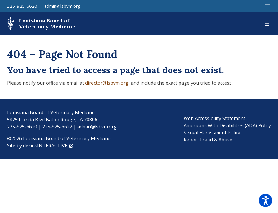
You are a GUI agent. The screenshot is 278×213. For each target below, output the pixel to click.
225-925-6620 (22, 6)
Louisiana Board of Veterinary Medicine (47, 23)
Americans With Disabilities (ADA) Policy (227, 125)
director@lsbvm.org (107, 83)
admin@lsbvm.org (62, 6)
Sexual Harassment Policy (212, 132)
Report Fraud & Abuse (208, 139)
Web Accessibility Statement (214, 118)
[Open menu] (267, 5)
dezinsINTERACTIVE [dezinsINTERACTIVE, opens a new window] (48, 145)
